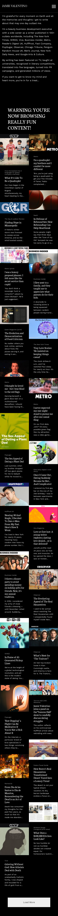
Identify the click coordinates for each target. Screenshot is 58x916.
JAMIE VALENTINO (14, 6)
